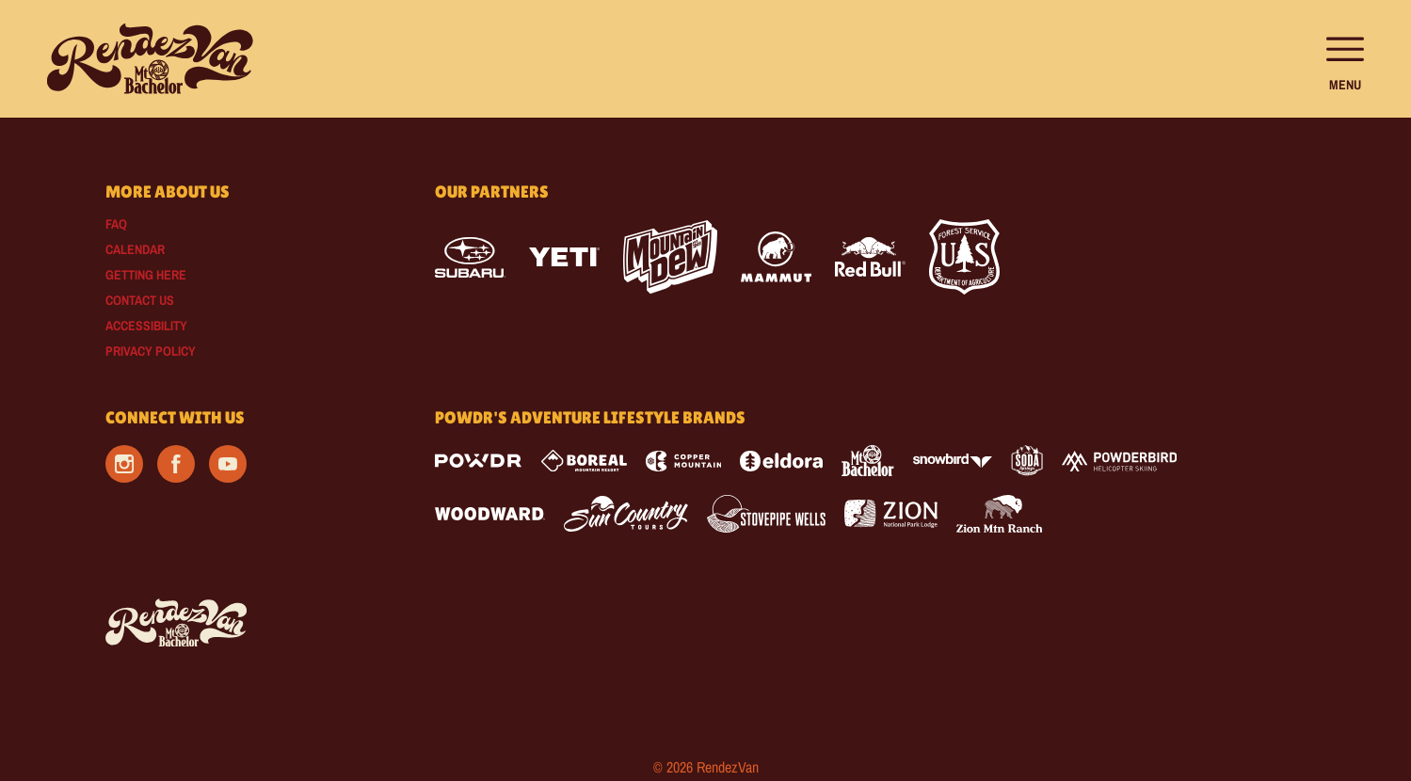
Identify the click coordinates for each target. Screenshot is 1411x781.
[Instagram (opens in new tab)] (124, 464)
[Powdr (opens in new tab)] (478, 461)
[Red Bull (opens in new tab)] (870, 257)
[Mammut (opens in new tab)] (776, 256)
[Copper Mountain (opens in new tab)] (684, 461)
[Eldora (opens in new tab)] (781, 461)
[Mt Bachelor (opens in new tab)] (867, 460)
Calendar (135, 249)
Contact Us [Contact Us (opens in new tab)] (139, 300)
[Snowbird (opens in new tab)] (952, 461)
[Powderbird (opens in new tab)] (1119, 461)
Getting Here (145, 274)
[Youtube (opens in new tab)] (228, 464)
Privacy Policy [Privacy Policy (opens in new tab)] (150, 351)
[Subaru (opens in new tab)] (470, 257)
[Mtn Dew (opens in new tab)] (670, 257)
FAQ (116, 223)
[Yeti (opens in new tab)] (564, 257)
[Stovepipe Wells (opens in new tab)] (766, 514)
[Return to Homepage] (150, 59)
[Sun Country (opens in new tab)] (626, 514)
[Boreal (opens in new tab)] (584, 460)
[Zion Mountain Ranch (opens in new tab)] (999, 514)
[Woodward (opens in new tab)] (490, 513)
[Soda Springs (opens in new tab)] (1027, 460)
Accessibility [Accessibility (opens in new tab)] (146, 325)
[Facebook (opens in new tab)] (176, 464)
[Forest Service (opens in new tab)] (964, 257)
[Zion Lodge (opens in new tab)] (891, 514)
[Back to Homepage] (246, 623)
